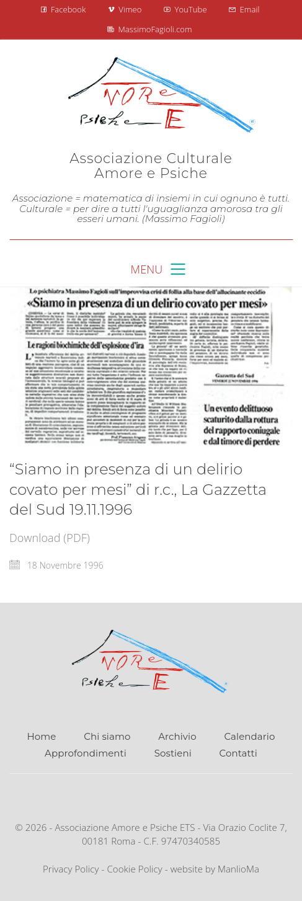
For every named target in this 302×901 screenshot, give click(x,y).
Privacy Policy (71, 869)
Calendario (249, 736)
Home (41, 736)
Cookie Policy (134, 869)
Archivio (177, 736)
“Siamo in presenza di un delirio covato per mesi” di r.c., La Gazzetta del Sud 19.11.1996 (138, 489)
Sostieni (173, 753)
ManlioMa (238, 869)
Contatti (238, 753)
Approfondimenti (86, 753)
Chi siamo (107, 736)
